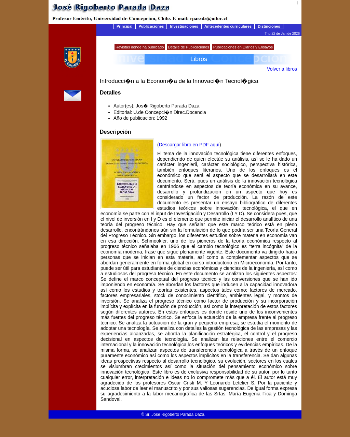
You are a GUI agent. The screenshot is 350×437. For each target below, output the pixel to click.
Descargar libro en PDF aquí (189, 144)
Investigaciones (184, 26)
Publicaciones (151, 26)
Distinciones (269, 26)
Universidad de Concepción (72, 73)
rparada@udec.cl (72, 109)
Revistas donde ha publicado (140, 47)
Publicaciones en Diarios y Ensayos (243, 47)
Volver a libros (282, 69)
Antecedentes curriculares (228, 26)
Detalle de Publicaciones (188, 47)
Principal (124, 26)
